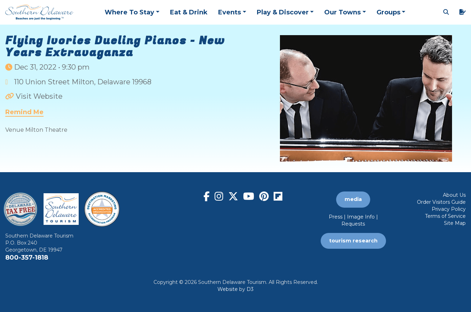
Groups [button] (388, 12)
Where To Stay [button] (129, 12)
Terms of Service (445, 216)
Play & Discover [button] (283, 12)
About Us (454, 195)
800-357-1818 (26, 257)
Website (227, 289)
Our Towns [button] (342, 12)
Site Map (455, 223)
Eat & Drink (189, 12)
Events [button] (229, 12)
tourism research (353, 241)
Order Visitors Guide (441, 202)
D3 (250, 289)
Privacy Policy (449, 209)
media (353, 199)
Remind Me (24, 112)
